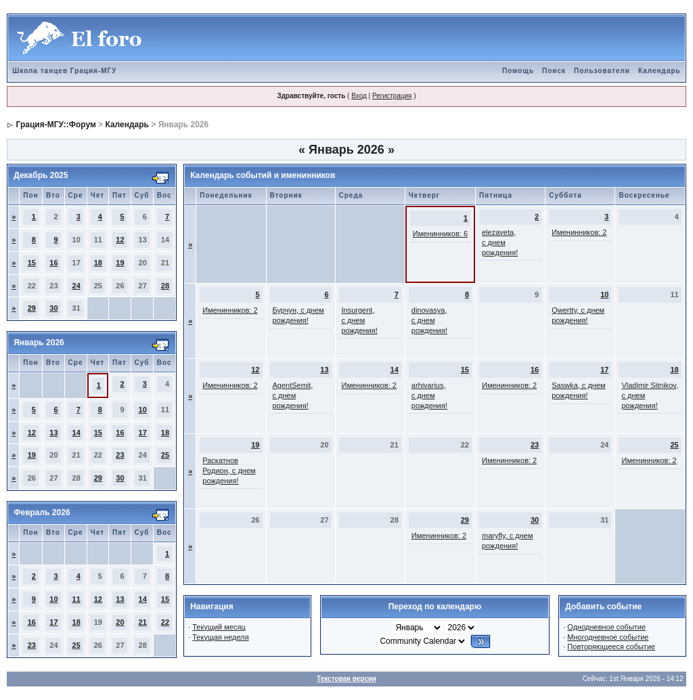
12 (120, 240)
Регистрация (391, 96)
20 (120, 622)
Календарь (659, 70)
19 (120, 263)
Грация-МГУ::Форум (56, 124)
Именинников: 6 (440, 233)
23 (120, 455)
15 (32, 263)
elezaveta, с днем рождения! (500, 242)
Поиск (554, 70)
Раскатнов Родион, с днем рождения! (228, 470)
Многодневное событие (607, 637)
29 (32, 308)
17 (143, 433)
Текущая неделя (220, 637)
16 (53, 263)
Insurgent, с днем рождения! (360, 320)
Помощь (518, 70)
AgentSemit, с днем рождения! (293, 395)
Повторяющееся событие (611, 646)
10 (143, 410)
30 (53, 308)
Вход (359, 96)
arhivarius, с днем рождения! (429, 395)
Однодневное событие (606, 627)
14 (76, 433)
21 (143, 622)
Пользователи (602, 70)
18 (98, 263)
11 (76, 599)
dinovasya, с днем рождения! (429, 320)
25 (165, 455)
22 (165, 622)
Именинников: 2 (579, 232)
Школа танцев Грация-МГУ (64, 70)
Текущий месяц (219, 627)
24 (76, 286)
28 (165, 286)
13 (53, 433)
